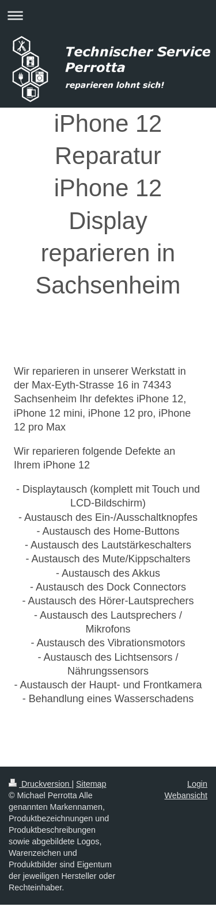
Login (197, 783)
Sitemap (91, 783)
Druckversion (40, 783)
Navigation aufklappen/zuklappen (108, 15)
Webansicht (186, 795)
